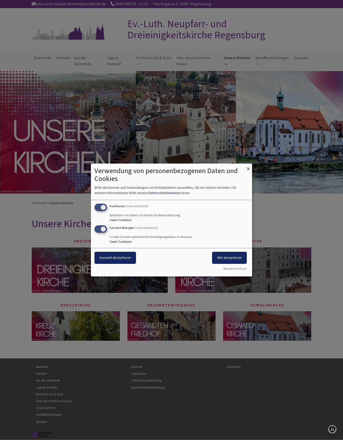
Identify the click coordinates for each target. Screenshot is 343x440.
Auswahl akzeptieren (115, 257)
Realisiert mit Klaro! (235, 269)
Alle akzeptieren (229, 257)
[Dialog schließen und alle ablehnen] (248, 167)
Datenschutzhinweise (164, 193)
